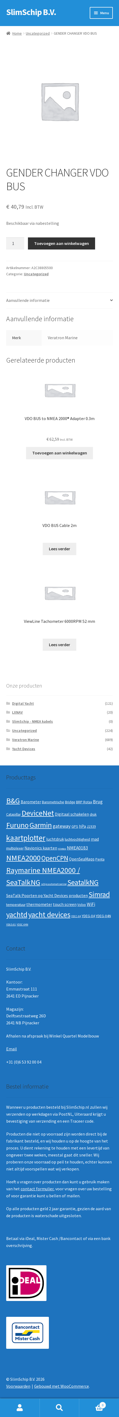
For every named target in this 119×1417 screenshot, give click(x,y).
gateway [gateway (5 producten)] (62, 826)
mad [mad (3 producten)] (95, 839)
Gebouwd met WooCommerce (61, 1386)
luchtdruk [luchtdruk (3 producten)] (55, 839)
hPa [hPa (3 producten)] (82, 826)
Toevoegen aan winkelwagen (61, 243)
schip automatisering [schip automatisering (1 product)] (54, 884)
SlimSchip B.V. (31, 12)
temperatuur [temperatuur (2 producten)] (16, 904)
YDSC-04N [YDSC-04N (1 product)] (22, 924)
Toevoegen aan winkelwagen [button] (59, 453)
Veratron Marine (25, 739)
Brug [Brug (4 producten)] (98, 802)
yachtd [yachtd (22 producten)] (16, 914)
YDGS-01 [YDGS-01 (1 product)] (11, 924)
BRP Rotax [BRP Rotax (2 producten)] (84, 802)
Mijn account (20, 1408)
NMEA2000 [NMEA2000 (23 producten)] (23, 858)
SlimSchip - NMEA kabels (32, 721)
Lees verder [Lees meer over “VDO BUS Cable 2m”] (59, 548)
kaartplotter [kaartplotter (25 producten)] (25, 838)
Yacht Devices (23, 748)
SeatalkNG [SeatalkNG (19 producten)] (83, 882)
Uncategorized (38, 33)
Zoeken (60, 1408)
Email (11, 1048)
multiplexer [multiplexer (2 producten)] (15, 848)
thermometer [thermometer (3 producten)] (39, 904)
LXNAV (17, 712)
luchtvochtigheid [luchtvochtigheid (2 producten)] (77, 839)
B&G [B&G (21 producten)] (13, 800)
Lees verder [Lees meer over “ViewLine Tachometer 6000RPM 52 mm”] (59, 644)
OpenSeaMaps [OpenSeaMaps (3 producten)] (82, 859)
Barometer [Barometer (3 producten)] (31, 801)
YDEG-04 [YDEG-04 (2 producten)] (88, 916)
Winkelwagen (92, 1404)
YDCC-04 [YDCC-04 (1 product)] (76, 916)
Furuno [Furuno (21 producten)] (17, 825)
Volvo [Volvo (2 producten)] (81, 904)
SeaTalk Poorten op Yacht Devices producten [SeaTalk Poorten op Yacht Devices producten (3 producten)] (47, 895)
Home (17, 33)
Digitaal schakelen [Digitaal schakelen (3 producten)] (72, 814)
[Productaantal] (15, 243)
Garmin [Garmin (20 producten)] (41, 825)
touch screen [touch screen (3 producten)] (65, 904)
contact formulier (37, 1188)
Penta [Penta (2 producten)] (99, 859)
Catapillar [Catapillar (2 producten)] (13, 814)
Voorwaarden (18, 1386)
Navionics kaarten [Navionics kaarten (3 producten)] (40, 848)
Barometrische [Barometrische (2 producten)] (53, 802)
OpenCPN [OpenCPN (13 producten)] (54, 858)
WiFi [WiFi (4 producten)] (91, 904)
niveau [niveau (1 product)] (62, 848)
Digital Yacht (23, 703)
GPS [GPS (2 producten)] (74, 826)
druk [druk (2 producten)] (93, 814)
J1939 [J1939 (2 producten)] (91, 826)
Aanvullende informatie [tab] (28, 300)
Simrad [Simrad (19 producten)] (99, 894)
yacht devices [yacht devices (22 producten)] (49, 914)
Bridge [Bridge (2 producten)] (70, 802)
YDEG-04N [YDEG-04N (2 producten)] (103, 916)
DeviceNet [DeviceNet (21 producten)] (37, 813)
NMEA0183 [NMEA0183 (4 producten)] (77, 848)
